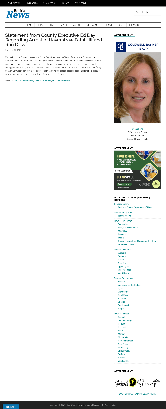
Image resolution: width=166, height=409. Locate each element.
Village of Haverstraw (61, 81)
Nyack (121, 288)
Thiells (121, 238)
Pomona (122, 234)
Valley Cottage (124, 270)
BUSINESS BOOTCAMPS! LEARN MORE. (137, 394)
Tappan (121, 308)
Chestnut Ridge (125, 320)
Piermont (122, 298)
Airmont (121, 317)
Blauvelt (121, 281)
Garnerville (123, 224)
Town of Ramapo (121, 313)
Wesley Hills (124, 361)
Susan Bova (137, 129)
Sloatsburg (123, 347)
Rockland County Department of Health (135, 207)
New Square (123, 344)
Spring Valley (124, 351)
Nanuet (121, 259)
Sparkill (121, 302)
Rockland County (27, 81)
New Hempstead (125, 341)
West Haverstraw (126, 244)
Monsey (121, 334)
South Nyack (123, 305)
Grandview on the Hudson (129, 285)
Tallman (121, 357)
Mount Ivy (122, 231)
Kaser (120, 330)
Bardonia (122, 253)
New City (122, 263)
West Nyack (123, 273)
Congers (122, 256)
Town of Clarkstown (123, 249)
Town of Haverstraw (43, 81)
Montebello (123, 337)
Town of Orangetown (123, 278)
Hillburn (121, 324)
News (17, 81)
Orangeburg (123, 292)
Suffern (121, 354)
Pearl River (123, 295)
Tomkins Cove (124, 216)
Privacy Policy (110, 405)
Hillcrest (122, 327)
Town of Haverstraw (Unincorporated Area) (137, 241)
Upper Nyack (124, 266)
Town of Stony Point (123, 212)
